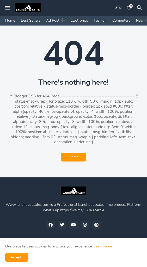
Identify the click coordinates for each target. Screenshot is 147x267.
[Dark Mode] (118, 7)
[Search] (140, 7)
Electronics (79, 20)
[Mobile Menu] (7, 7)
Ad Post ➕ (55, 20)
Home (10, 20)
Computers (121, 20)
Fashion (100, 20)
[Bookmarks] (129, 7)
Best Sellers (30, 20)
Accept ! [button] (16, 257)
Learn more (103, 246)
